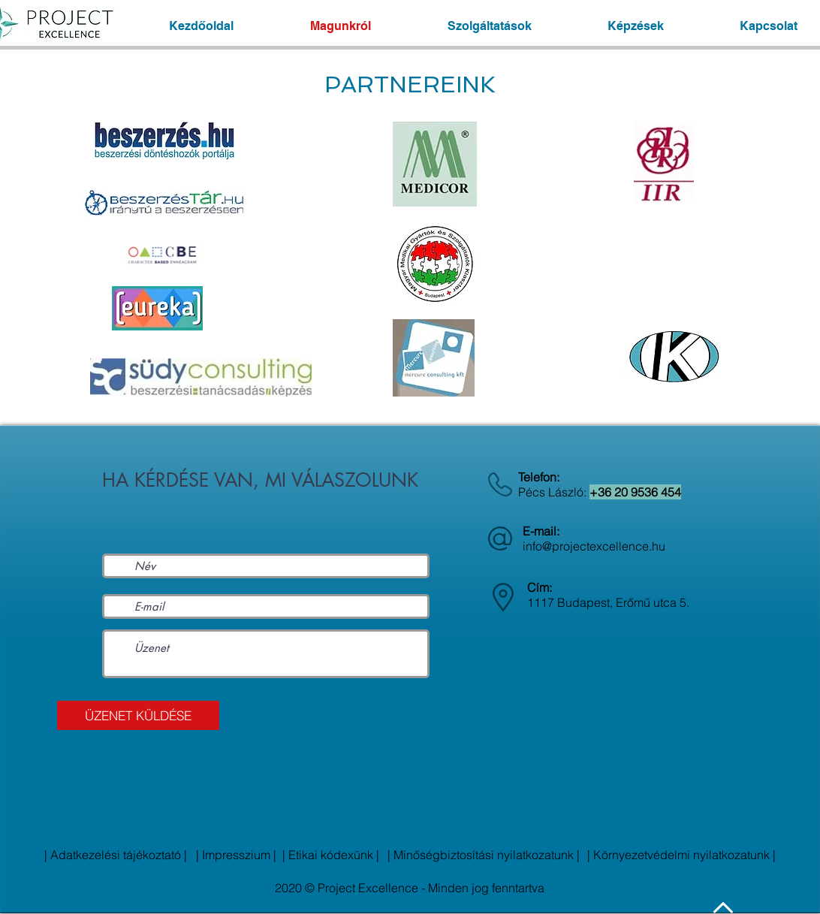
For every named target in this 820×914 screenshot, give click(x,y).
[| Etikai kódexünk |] (330, 855)
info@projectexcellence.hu (594, 546)
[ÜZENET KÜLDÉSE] (138, 715)
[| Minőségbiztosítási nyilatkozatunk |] (483, 855)
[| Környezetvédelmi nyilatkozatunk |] (681, 855)
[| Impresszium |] (235, 855)
